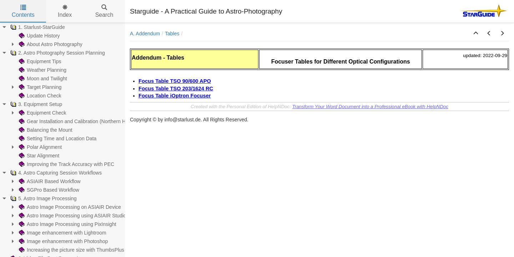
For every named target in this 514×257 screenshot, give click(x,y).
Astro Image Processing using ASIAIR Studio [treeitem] (71, 215)
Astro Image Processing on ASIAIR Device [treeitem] (69, 207)
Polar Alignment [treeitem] (39, 147)
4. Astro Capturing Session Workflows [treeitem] (55, 172)
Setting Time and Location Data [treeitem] (56, 138)
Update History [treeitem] (38, 35)
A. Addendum (145, 33)
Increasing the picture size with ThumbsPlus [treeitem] (70, 250)
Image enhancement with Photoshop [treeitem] (62, 241)
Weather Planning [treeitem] (41, 70)
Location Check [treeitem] (39, 95)
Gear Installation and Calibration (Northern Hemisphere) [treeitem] (84, 121)
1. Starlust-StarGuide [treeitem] (37, 27)
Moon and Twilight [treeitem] (42, 78)
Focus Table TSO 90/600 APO (174, 81)
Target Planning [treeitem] (39, 87)
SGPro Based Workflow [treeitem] (48, 190)
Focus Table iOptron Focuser (174, 96)
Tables (172, 33)
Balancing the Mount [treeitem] (44, 130)
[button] (476, 33)
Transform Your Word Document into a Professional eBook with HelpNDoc (370, 106)
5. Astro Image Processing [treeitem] (42, 198)
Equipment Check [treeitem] (41, 113)
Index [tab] (65, 11)
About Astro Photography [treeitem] (49, 44)
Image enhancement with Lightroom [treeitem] (61, 232)
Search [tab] (104, 11)
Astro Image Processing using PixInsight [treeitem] (66, 224)
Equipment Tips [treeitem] (39, 61)
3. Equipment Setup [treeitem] (35, 104)
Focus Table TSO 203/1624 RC (175, 88)
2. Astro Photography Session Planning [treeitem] (57, 53)
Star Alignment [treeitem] (38, 155)
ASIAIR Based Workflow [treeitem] (49, 181)
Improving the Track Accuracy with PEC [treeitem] (65, 164)
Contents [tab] (23, 11)
